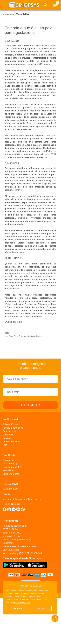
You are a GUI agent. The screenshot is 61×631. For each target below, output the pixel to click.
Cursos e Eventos (12, 441)
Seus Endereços (11, 474)
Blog (5, 445)
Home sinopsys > (9, 14)
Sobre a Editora (10, 424)
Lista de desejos (11, 463)
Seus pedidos (9, 460)
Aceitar (42, 609)
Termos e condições (13, 427)
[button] (45, 5)
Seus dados (9, 470)
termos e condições (21, 602)
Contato (7, 438)
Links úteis (8, 434)
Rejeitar (18, 608)
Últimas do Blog (22, 14)
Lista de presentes (12, 467)
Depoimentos (9, 431)
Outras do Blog (13, 321)
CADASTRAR (30, 405)
